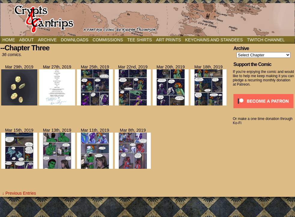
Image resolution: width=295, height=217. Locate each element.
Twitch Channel (265, 39)
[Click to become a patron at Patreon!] (263, 110)
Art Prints (168, 39)
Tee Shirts (139, 39)
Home (8, 39)
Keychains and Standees (214, 39)
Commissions (108, 39)
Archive (47, 39)
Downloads (74, 39)
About (26, 39)
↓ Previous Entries (19, 193)
